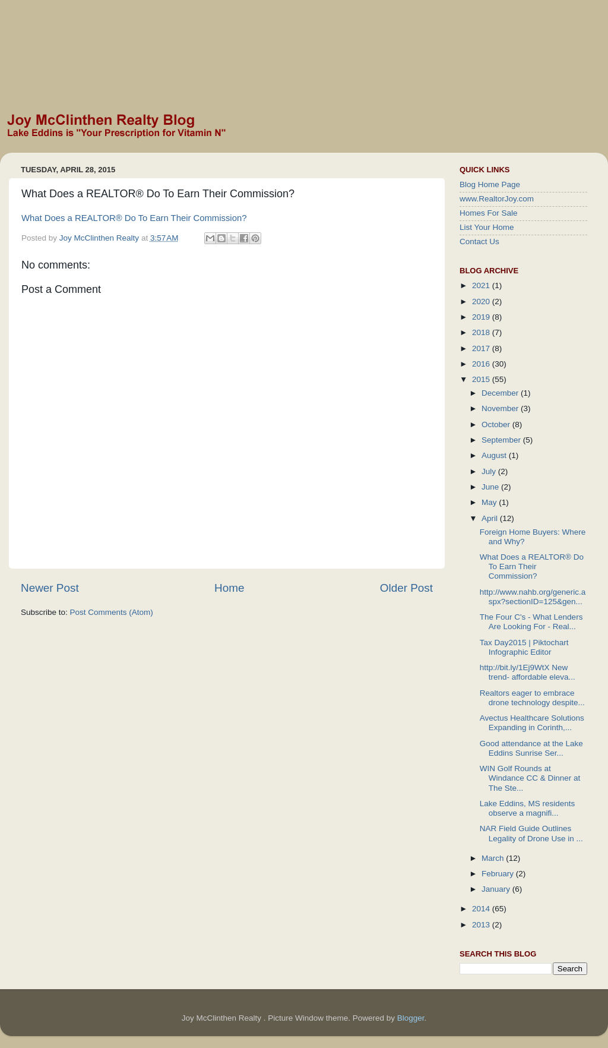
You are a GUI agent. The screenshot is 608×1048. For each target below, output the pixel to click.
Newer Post (50, 588)
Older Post (406, 588)
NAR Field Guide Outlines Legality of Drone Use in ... (531, 833)
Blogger (411, 1018)
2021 (482, 285)
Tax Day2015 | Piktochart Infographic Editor (524, 647)
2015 (482, 379)
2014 (482, 908)
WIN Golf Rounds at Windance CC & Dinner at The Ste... (530, 778)
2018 (482, 332)
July (490, 471)
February (499, 873)
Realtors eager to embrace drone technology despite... (532, 698)
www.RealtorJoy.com (497, 198)
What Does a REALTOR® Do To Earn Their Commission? (133, 218)
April (491, 518)
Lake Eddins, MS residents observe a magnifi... (527, 808)
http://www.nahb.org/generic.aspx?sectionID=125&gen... (533, 597)
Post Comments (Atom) (111, 612)
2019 (482, 316)
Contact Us (479, 241)
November (501, 408)
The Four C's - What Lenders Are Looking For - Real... (531, 622)
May (490, 502)
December (501, 393)
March (494, 858)
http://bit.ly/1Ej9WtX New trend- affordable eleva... (527, 672)
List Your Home (487, 227)
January (497, 889)
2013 (482, 924)
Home (229, 588)
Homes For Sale (489, 213)
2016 (482, 363)
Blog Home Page (490, 184)
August (495, 455)
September (502, 439)
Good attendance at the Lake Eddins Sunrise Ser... (531, 748)
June (491, 486)
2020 (482, 301)
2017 (482, 348)
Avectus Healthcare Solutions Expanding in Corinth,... (532, 723)
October (497, 424)
